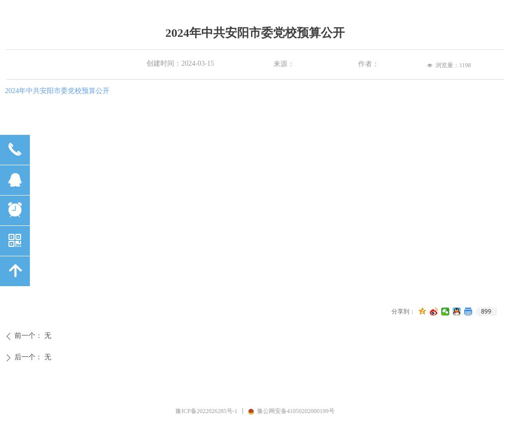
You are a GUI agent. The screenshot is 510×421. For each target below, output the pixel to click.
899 (486, 312)
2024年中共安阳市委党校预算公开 (57, 91)
